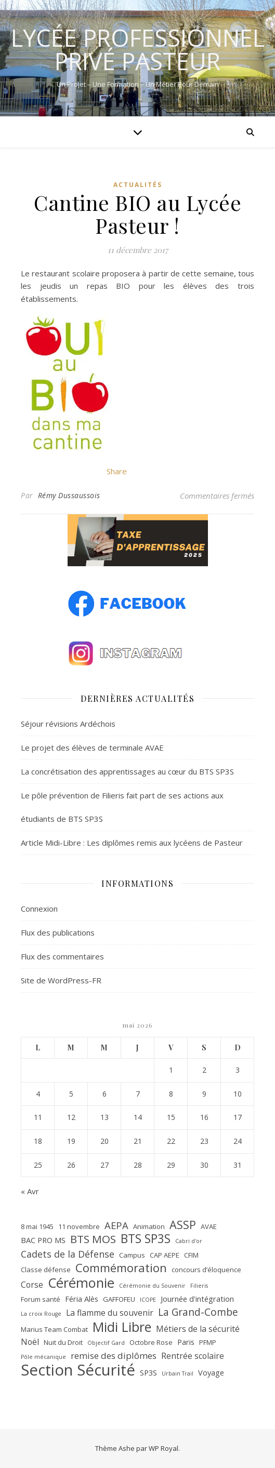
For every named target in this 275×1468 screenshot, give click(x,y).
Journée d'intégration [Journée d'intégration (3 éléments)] (197, 1298)
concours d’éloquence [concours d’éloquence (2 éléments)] (206, 1269)
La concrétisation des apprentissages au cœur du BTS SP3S (127, 771)
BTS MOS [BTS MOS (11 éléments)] (93, 1239)
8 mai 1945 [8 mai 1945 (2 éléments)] (37, 1226)
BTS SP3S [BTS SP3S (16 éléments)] (146, 1239)
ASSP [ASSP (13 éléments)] (182, 1225)
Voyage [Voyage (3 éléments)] (211, 1372)
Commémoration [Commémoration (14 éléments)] (121, 1267)
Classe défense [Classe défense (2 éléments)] (46, 1269)
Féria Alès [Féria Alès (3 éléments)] (81, 1298)
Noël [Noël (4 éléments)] (30, 1341)
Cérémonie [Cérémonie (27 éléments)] (81, 1282)
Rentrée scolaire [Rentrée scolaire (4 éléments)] (192, 1356)
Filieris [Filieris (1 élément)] (199, 1285)
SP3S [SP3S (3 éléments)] (148, 1372)
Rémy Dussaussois (69, 495)
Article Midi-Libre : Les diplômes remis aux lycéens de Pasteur (132, 842)
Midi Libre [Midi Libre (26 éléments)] (122, 1326)
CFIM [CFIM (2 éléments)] (191, 1255)
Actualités (137, 184)
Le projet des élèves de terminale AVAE (92, 747)
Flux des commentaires (62, 956)
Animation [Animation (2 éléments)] (149, 1226)
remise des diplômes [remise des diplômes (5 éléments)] (113, 1356)
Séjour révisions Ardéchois (68, 723)
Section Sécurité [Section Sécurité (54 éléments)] (78, 1370)
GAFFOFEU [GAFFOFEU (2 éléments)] (119, 1299)
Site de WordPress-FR (61, 980)
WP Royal (163, 1448)
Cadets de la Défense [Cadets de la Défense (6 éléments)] (67, 1254)
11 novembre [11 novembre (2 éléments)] (79, 1226)
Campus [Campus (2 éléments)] (132, 1255)
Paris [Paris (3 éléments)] (185, 1342)
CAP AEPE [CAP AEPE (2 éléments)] (164, 1255)
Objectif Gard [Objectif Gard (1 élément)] (106, 1342)
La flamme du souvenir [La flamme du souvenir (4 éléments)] (109, 1312)
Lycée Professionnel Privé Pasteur (138, 49)
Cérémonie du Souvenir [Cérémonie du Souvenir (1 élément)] (152, 1285)
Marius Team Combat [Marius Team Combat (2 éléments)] (54, 1329)
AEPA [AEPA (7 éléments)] (116, 1225)
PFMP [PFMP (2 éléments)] (207, 1342)
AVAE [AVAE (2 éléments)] (209, 1226)
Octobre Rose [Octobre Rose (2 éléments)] (151, 1342)
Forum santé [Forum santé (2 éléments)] (40, 1299)
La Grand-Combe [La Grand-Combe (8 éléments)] (198, 1312)
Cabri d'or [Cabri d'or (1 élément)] (188, 1241)
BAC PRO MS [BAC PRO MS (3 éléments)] (43, 1240)
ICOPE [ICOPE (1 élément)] (148, 1299)
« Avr (30, 1191)
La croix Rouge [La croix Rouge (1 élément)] (41, 1313)
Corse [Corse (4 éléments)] (32, 1284)
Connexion (39, 908)
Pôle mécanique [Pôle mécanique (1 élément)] (43, 1356)
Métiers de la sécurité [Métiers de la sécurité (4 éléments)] (198, 1328)
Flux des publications (58, 932)
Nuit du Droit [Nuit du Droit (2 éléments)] (63, 1342)
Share (117, 471)
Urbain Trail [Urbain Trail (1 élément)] (177, 1373)
